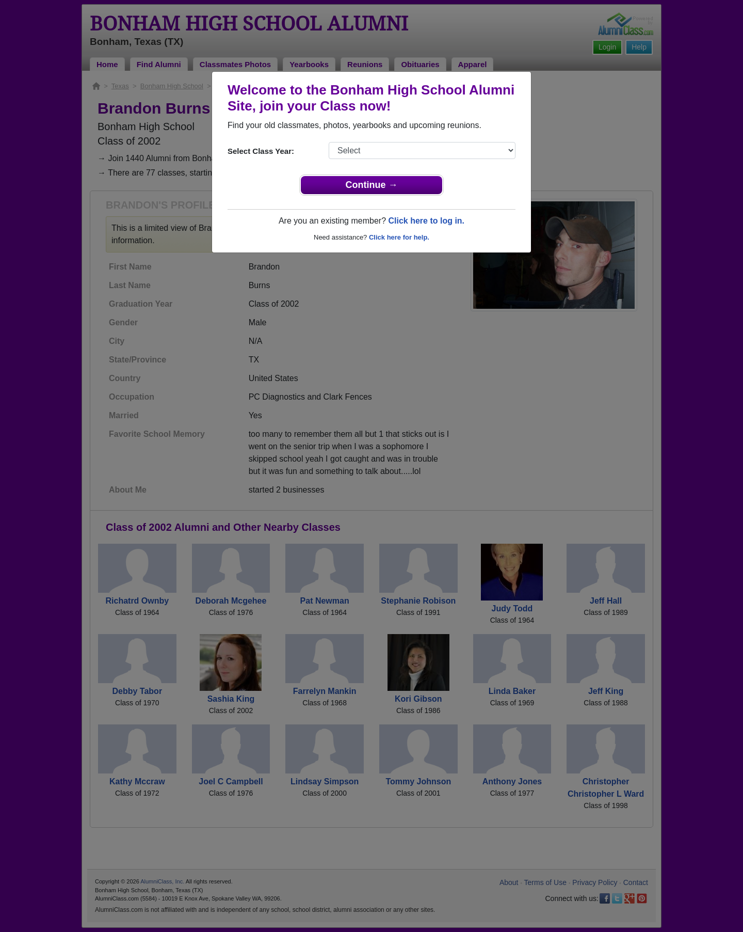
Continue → (372, 185)
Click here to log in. (426, 220)
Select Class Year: (261, 151)
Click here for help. (399, 237)
